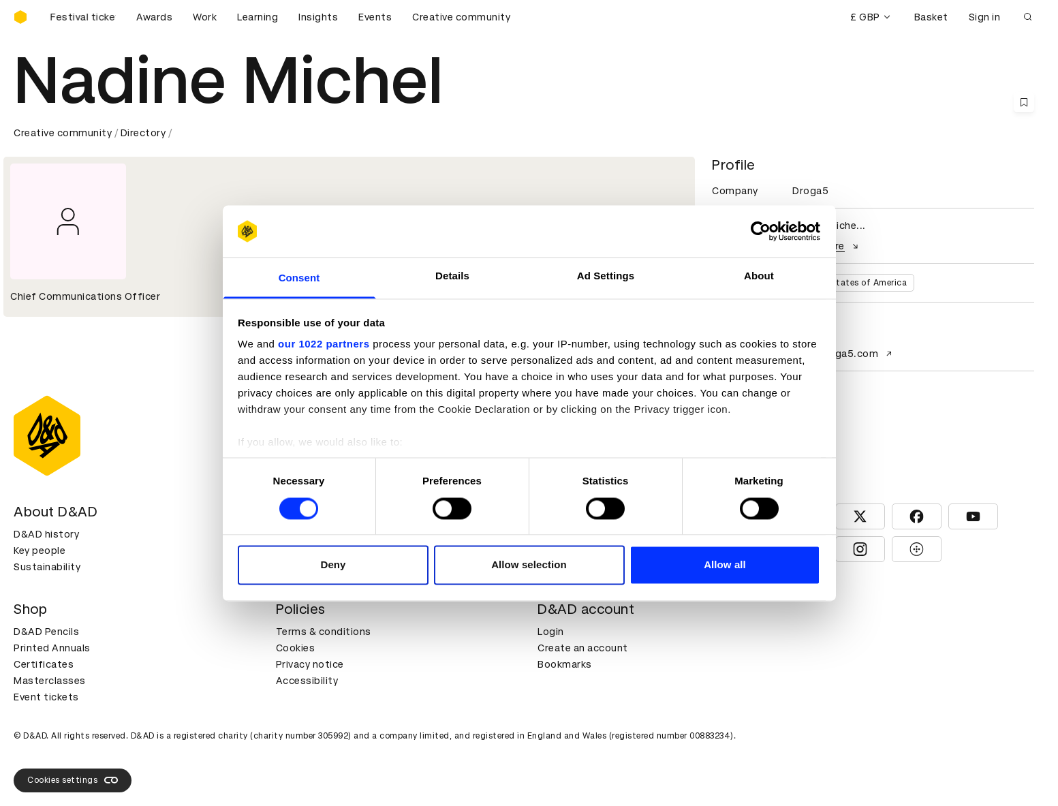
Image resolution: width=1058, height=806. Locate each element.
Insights (318, 17)
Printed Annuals (52, 647)
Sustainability (47, 566)
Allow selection (529, 565)
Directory (143, 132)
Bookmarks (565, 664)
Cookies (295, 647)
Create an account (583, 647)
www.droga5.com (843, 353)
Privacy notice (310, 664)
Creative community (461, 17)
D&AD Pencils (46, 631)
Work (205, 17)
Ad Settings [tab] (605, 276)
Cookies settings (72, 780)
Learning (257, 17)
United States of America (853, 283)
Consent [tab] (299, 278)
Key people (39, 550)
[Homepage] (20, 17)
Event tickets (46, 697)
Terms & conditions (323, 631)
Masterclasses (50, 680)
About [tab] (759, 276)
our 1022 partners (323, 344)
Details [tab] (452, 276)
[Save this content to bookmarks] (1024, 102)
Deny (332, 565)
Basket (931, 17)
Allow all (725, 565)
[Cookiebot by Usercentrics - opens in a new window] (760, 231)
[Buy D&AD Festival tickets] (82, 17)
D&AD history (46, 534)
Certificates (44, 664)
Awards (154, 17)
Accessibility (307, 680)
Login (551, 631)
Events (375, 17)
